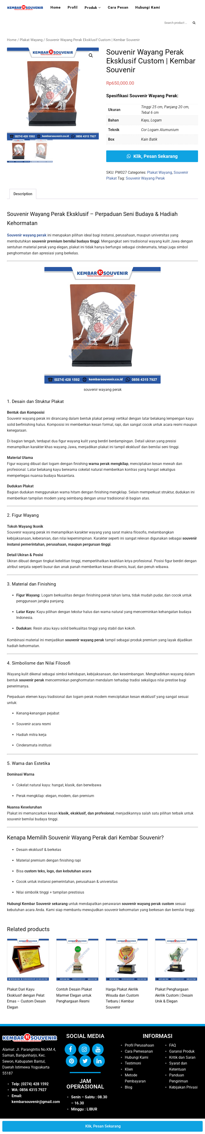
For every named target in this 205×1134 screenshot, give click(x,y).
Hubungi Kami (147, 7)
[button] (91, 55)
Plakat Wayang (31, 40)
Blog (128, 1087)
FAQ (172, 1045)
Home (55, 7)
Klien (129, 1069)
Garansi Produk (182, 1051)
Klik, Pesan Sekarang (152, 156)
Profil (73, 7)
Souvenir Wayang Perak (145, 178)
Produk (91, 8)
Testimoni (133, 1063)
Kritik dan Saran (182, 1057)
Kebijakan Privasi (183, 1087)
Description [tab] (22, 194)
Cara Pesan (118, 7)
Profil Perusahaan (139, 1045)
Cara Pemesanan (139, 1051)
